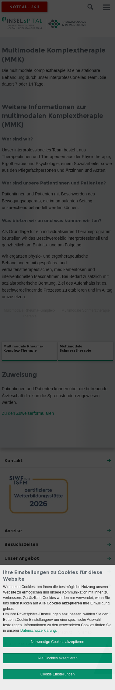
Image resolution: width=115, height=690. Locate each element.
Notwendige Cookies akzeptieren (57, 642)
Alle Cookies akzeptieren (57, 658)
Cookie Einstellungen (57, 674)
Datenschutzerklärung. (38, 630)
